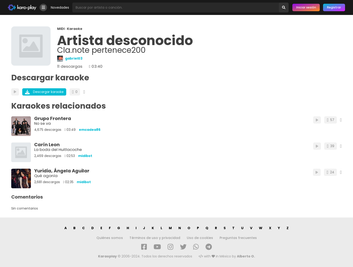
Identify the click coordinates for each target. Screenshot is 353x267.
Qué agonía (46, 175)
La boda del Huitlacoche (58, 149)
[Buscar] (284, 7)
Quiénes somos (109, 237)
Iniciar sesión (306, 7)
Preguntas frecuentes (238, 237)
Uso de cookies (200, 237)
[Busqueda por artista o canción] (175, 7)
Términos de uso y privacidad (154, 237)
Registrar (334, 7)
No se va (42, 123)
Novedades (60, 7)
